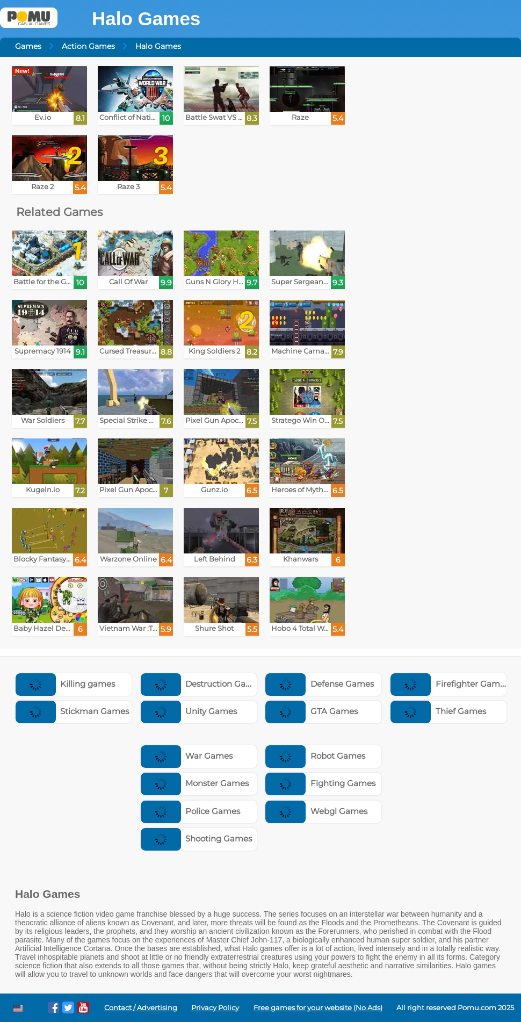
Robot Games (315, 756)
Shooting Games (196, 838)
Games (28, 46)
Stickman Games (72, 711)
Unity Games (189, 711)
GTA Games (311, 711)
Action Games (88, 46)
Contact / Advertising (140, 1008)
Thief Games (438, 711)
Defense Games (319, 684)
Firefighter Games (449, 684)
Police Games (191, 811)
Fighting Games (320, 783)
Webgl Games (316, 811)
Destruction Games (202, 684)
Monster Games (195, 783)
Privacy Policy (215, 1008)
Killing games (65, 684)
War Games (187, 756)
